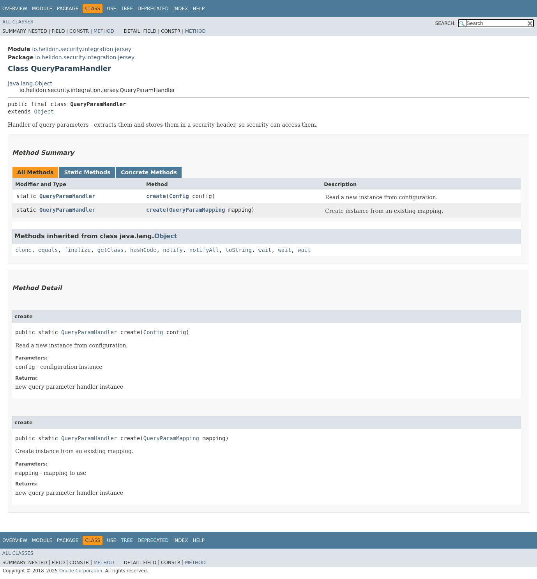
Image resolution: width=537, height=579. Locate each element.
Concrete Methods (149, 172)
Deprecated (153, 8)
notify (173, 250)
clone (23, 250)
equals (48, 250)
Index (180, 8)
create (156, 196)
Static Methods (87, 172)
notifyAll (204, 250)
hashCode (143, 250)
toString (239, 250)
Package (67, 8)
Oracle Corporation (80, 571)
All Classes (17, 22)
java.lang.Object (30, 83)
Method (104, 31)
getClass (110, 250)
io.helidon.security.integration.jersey (81, 49)
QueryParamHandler (67, 196)
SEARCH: (445, 23)
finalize (77, 250)
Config (179, 196)
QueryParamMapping (197, 210)
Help (199, 8)
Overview (14, 8)
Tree (127, 8)
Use (111, 8)
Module (42, 8)
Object (44, 111)
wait (265, 250)
